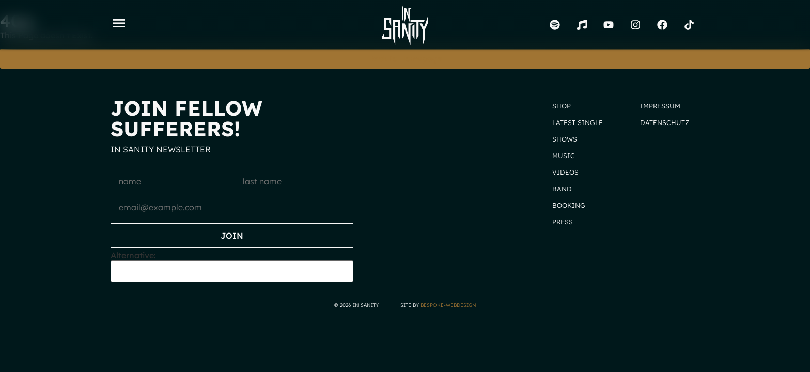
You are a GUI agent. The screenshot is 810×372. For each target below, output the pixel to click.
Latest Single (577, 122)
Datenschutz (664, 122)
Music (563, 155)
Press (562, 222)
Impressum (660, 106)
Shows (564, 139)
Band (562, 188)
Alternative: (133, 255)
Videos (565, 172)
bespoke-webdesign (448, 305)
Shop (561, 106)
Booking (568, 205)
